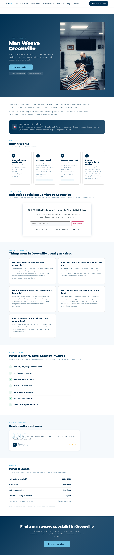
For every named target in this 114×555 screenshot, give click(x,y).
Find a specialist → (20, 67)
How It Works (35, 4)
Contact (75, 4)
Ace (9, 3)
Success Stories (48, 4)
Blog (68, 4)
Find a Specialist (22, 4)
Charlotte (75, 229)
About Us (60, 4)
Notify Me (77, 224)
